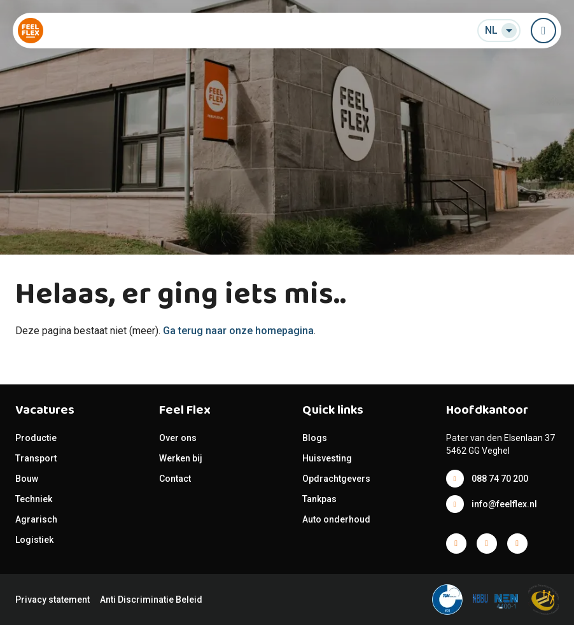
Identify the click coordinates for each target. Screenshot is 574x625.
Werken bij (180, 458)
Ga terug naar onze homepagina (238, 331)
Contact (175, 479)
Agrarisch (36, 519)
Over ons (178, 438)
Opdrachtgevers (336, 479)
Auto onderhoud (336, 519)
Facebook (456, 543)
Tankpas (319, 499)
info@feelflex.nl (504, 504)
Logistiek (35, 540)
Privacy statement (52, 599)
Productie (36, 438)
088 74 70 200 (500, 479)
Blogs (314, 438)
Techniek (33, 499)
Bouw (26, 479)
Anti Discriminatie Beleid (151, 599)
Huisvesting (327, 458)
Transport (36, 458)
